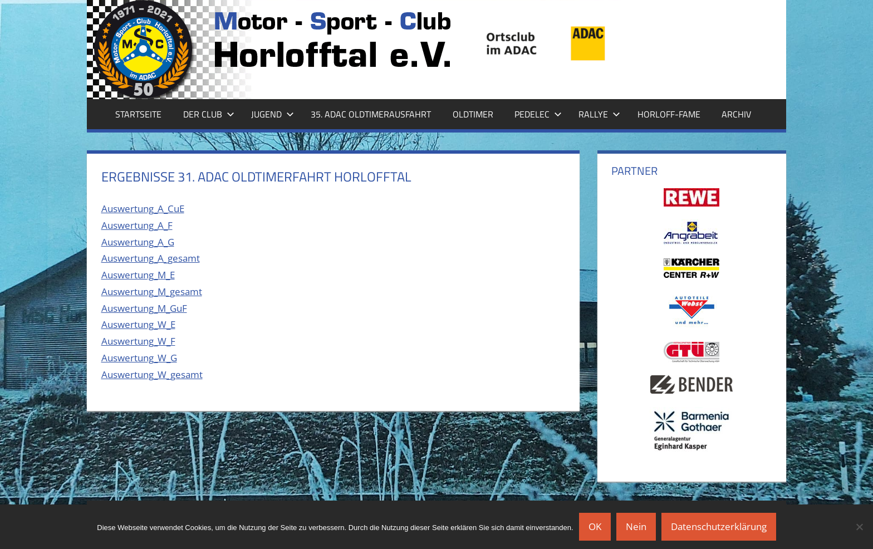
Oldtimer (473, 114)
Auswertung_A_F (137, 225)
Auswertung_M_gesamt (151, 291)
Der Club (208, 114)
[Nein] (859, 526)
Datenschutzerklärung (719, 526)
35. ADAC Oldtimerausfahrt (371, 114)
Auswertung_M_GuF (144, 308)
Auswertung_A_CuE (142, 208)
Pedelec (538, 114)
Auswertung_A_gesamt (150, 258)
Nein (636, 526)
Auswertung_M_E (138, 274)
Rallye (599, 114)
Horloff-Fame (668, 114)
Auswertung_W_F (138, 341)
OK (594, 526)
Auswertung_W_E (138, 324)
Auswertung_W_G (139, 357)
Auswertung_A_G (137, 242)
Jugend (272, 114)
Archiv (736, 114)
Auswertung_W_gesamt (152, 374)
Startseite (138, 114)
